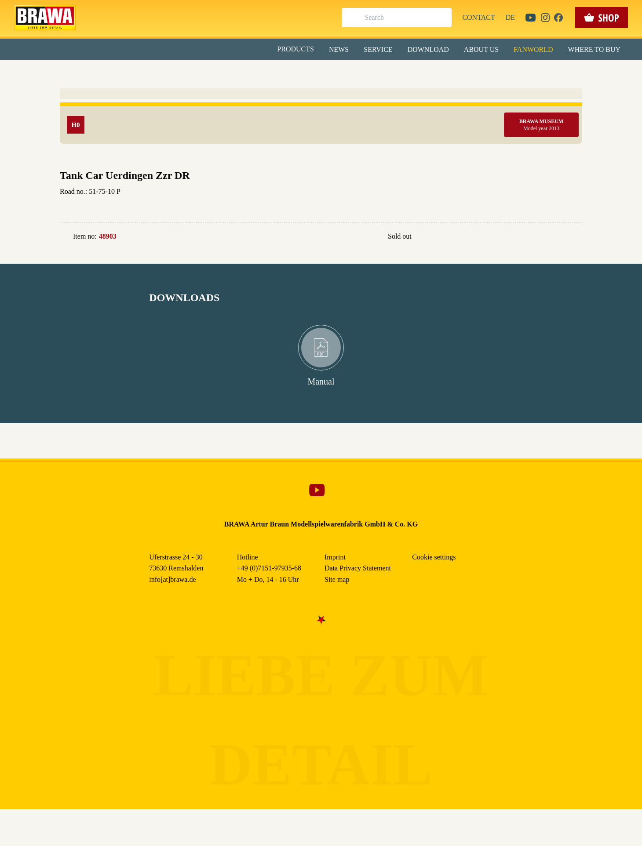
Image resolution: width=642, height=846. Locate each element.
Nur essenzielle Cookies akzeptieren (321, 163)
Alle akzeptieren (321, 114)
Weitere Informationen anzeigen (321, 182)
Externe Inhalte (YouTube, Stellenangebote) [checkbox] (283, 90)
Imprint (352, 201)
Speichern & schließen (321, 139)
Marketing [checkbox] (284, 72)
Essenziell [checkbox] (243, 72)
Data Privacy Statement (393, 201)
